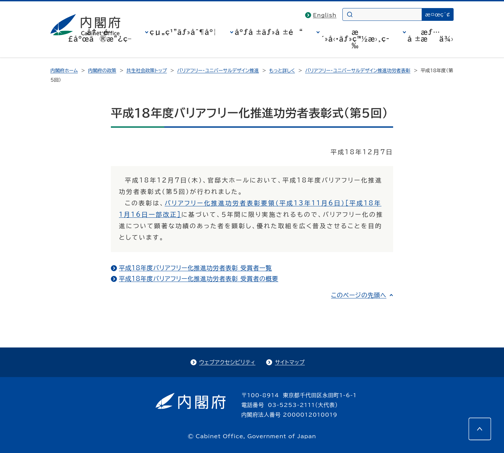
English (325, 15)
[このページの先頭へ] (480, 429)
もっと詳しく (282, 70)
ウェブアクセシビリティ (227, 362)
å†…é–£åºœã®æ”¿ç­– (100, 35)
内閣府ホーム (64, 70)
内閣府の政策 (102, 70)
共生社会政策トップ (146, 70)
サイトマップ (290, 362)
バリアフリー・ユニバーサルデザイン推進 (218, 70)
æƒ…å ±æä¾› (431, 35)
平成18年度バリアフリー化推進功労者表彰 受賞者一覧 (195, 268)
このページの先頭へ (358, 295)
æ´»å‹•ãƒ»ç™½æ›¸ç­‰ (355, 39)
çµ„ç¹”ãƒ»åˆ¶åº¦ (183, 32)
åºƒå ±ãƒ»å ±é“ (269, 32)
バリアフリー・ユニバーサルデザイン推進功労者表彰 (357, 70)
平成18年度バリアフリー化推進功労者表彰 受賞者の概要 (198, 279)
